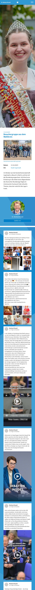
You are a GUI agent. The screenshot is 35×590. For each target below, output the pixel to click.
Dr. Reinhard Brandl (17, 217)
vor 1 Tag (11, 275)
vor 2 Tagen (11, 329)
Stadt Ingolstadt (16, 168)
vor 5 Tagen (11, 431)
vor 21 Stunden (12, 234)
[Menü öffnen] (32, 2)
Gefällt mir (17, 221)
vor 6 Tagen (11, 506)
